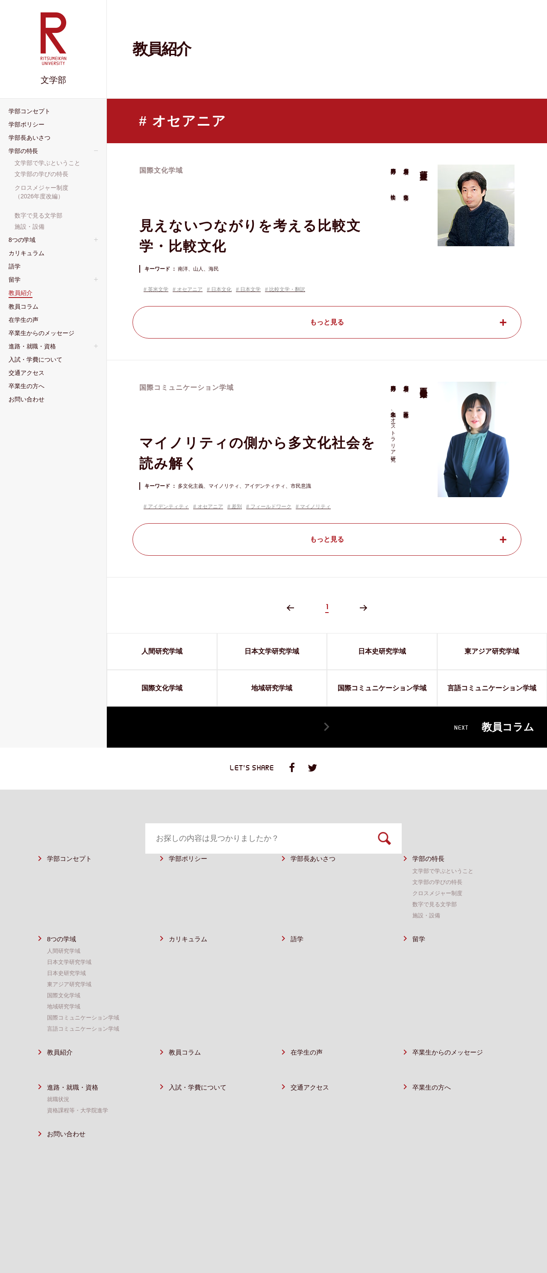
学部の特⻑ (430, 880)
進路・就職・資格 (76, 1109)
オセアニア (190, 289)
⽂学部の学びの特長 (439, 903)
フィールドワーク (270, 507)
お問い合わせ (69, 1156)
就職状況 (59, 1120)
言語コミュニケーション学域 (86, 1050)
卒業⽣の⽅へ (434, 1109)
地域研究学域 (65, 1028)
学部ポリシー (190, 880)
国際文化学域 (65, 1017)
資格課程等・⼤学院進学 (80, 1132)
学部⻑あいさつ (316, 880)
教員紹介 (61, 1074)
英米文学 (158, 289)
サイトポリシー (334, 1237)
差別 (237, 507)
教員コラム (187, 1074)
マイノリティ (315, 507)
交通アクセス (312, 1109)
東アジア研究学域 (71, 1005)
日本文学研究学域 (71, 983)
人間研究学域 (65, 972)
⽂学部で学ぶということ (445, 892)
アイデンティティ (168, 507)
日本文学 (250, 289)
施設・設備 (427, 936)
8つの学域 (63, 960)
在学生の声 (309, 1074)
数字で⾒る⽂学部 (436, 925)
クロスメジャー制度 (439, 914)
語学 (298, 960)
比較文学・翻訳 (287, 289)
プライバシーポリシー (397, 1237)
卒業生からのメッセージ (452, 1074)
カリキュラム (190, 960)
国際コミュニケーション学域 (86, 1039)
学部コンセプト (72, 880)
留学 (419, 960)
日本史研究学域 (68, 994)
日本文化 (221, 289)
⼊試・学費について (201, 1109)
